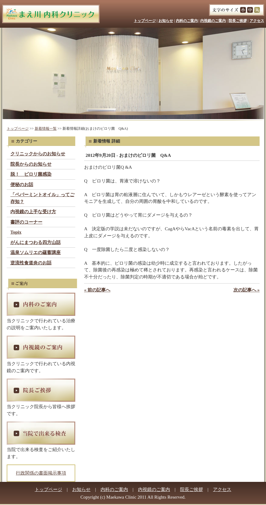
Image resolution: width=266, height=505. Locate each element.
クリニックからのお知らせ (37, 153)
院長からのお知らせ (30, 164)
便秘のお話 (21, 184)
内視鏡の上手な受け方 (33, 211)
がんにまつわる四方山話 (35, 242)
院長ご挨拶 (238, 21)
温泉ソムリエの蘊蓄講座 (35, 252)
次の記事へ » (246, 290)
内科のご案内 (187, 21)
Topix (15, 232)
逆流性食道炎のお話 (30, 262)
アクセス (257, 21)
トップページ (145, 21)
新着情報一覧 (46, 128)
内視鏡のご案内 (213, 21)
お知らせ (165, 21)
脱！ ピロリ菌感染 (30, 174)
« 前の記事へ (97, 290)
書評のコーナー (26, 222)
